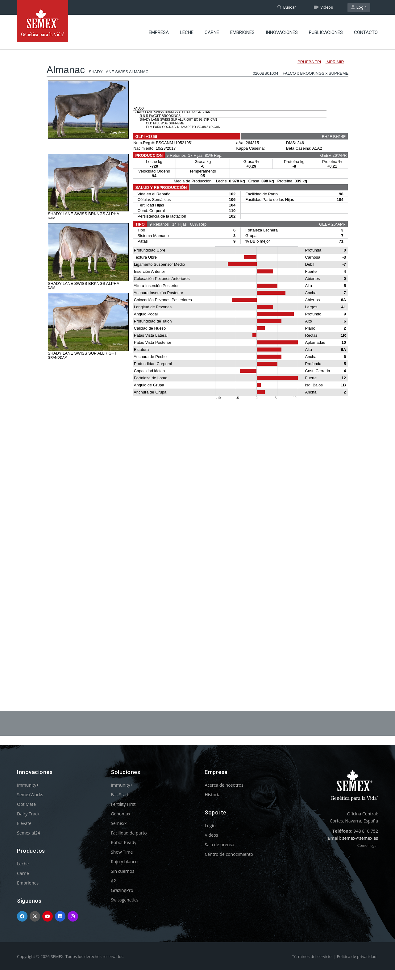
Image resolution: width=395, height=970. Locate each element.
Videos (323, 7)
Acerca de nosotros (224, 785)
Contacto (366, 32)
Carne (212, 32)
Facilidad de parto (129, 833)
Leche (186, 32)
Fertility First (123, 804)
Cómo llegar (367, 845)
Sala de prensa (219, 844)
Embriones (242, 32)
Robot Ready (123, 842)
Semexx (119, 823)
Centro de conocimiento (229, 854)
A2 (113, 881)
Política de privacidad (356, 956)
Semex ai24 (28, 833)
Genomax (120, 814)
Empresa (159, 32)
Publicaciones (326, 32)
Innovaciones (282, 32)
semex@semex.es (360, 838)
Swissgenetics (124, 900)
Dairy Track (28, 814)
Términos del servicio (311, 956)
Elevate (24, 823)
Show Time (122, 852)
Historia (212, 794)
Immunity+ (28, 785)
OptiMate (26, 804)
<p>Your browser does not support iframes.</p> (197, 363)
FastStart (120, 794)
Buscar (286, 7)
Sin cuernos (122, 871)
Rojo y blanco (124, 861)
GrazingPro (122, 890)
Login (359, 7)
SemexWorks (30, 794)
